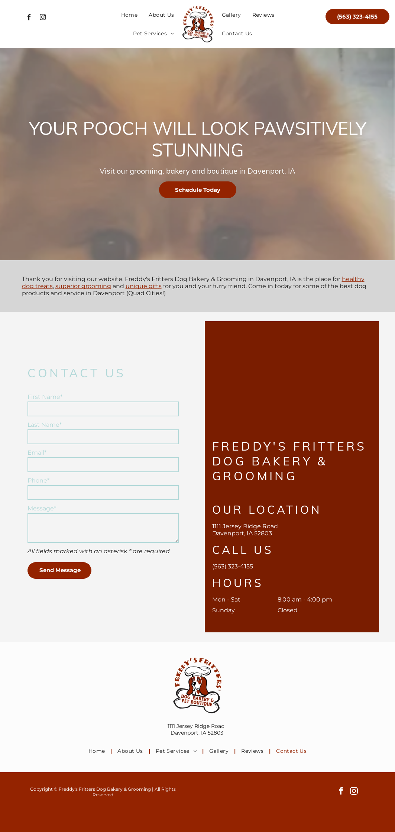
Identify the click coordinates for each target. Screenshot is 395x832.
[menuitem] (129, 14)
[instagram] (43, 18)
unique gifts (144, 286)
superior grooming (83, 286)
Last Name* (44, 424)
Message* (41, 508)
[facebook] (29, 18)
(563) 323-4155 (232, 566)
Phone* (38, 480)
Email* (36, 452)
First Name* (44, 396)
